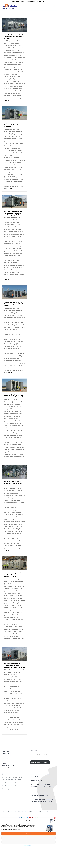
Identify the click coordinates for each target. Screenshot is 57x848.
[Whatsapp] (46, 754)
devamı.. (6, 100)
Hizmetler (5, 763)
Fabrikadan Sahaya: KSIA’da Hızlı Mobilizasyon (40, 775)
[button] (55, 820)
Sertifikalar (5, 758)
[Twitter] (37, 754)
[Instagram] (34, 754)
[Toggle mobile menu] (54, 6)
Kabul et (28, 833)
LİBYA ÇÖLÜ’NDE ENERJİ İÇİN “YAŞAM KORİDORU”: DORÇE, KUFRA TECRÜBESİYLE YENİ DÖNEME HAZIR (42, 787)
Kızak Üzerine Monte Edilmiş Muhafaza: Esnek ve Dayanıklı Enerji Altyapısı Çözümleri (13, 213)
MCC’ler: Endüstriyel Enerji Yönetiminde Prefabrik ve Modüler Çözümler (12, 574)
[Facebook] (30, 754)
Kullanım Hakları (35, 811)
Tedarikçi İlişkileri (7, 768)
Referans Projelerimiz (8, 765)
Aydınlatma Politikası (45, 811)
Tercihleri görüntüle (28, 842)
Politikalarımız (6, 753)
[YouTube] (39, 754)
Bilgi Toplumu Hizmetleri (24, 811)
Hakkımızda (5, 751)
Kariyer (4, 761)
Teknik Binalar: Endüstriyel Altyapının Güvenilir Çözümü (13, 482)
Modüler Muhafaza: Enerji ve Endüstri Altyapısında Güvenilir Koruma (14, 304)
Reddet (28, 838)
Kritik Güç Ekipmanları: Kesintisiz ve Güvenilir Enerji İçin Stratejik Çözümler (14, 36)
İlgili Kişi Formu (31, 814)
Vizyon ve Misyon (7, 756)
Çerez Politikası (27, 845)
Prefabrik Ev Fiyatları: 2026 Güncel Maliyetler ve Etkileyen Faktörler (40, 794)
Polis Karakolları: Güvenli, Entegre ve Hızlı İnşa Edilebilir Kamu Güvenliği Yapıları (42, 801)
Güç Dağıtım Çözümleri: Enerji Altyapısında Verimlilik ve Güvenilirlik (13, 125)
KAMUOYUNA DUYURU (36, 780)
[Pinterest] (41, 754)
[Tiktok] (44, 754)
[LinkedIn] (32, 754)
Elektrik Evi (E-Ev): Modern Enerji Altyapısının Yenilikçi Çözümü (14, 396)
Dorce (5, 811)
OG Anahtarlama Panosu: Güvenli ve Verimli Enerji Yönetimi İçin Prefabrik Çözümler (14, 665)
